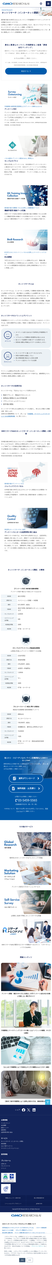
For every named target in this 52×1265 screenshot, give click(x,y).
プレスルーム (6, 1161)
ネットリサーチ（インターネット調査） (12, 1141)
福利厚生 (3, 1130)
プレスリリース (5, 1166)
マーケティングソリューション (10, 1148)
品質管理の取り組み (7, 1132)
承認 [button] (22, 1260)
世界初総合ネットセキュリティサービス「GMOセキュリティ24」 (18, 1227)
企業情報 (4, 1120)
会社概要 (3, 1125)
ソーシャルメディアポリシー (13, 1203)
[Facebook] (23, 1111)
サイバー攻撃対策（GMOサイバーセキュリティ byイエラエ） (30, 1233)
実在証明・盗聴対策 (7, 1233)
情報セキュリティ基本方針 (13, 1198)
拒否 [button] (29, 1260)
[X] (29, 1109)
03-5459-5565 (27, 800)
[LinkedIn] (34, 1111)
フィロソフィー (5, 1123)
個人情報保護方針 (39, 1198)
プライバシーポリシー (37, 1246)
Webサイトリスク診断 (7, 1230)
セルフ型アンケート (7, 1146)
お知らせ (3, 1163)
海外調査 (3, 1143)
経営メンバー (5, 1127)
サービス (4, 1138)
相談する (25, 71)
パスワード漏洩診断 (41, 1227)
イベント (3, 1168)
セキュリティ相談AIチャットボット (24, 1230)
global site (39, 1203)
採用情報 (4, 1154)
